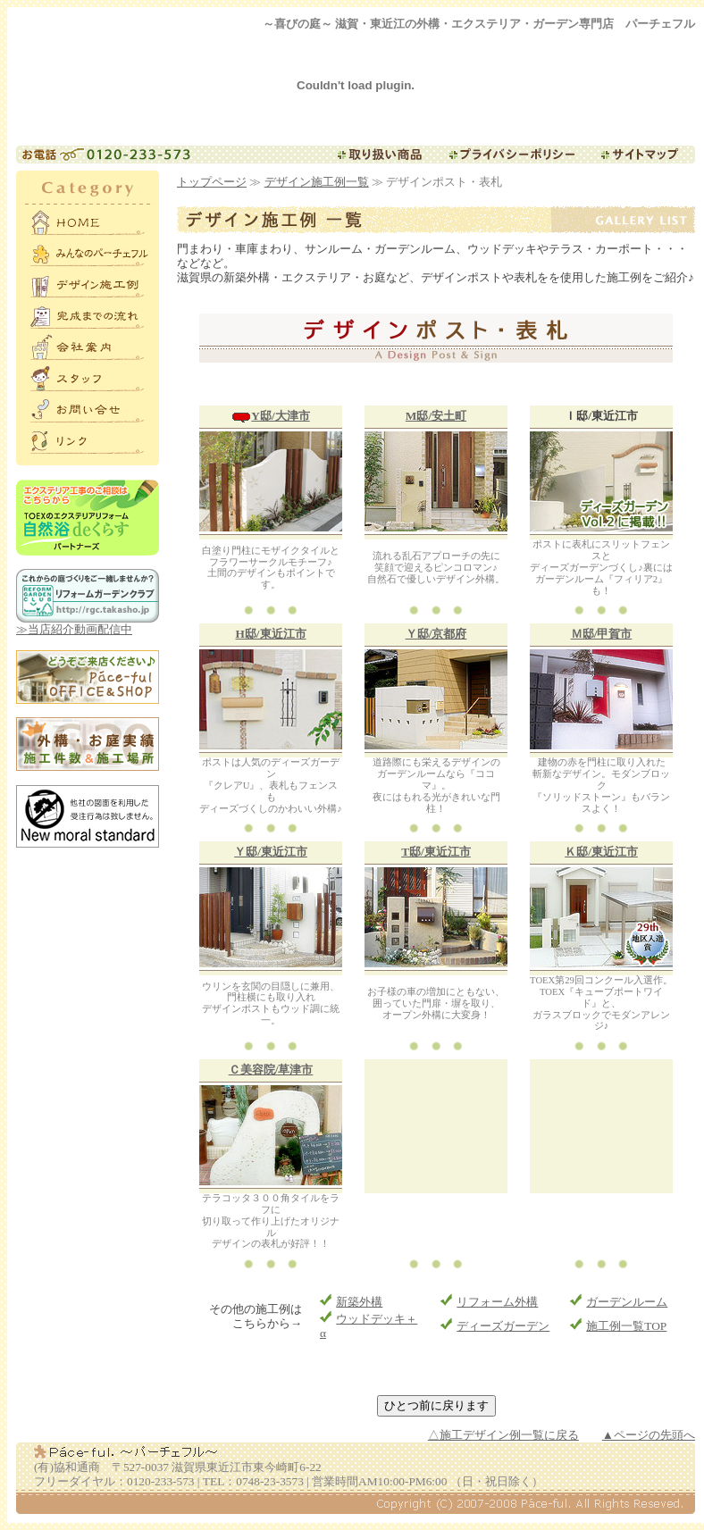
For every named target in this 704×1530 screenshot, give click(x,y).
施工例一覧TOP (626, 1326)
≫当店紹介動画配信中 (87, 624)
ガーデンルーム (626, 1301)
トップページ (212, 181)
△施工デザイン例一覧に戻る (503, 1435)
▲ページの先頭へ (648, 1435)
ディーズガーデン (503, 1326)
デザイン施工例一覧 (316, 181)
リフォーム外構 (497, 1301)
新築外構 (359, 1301)
